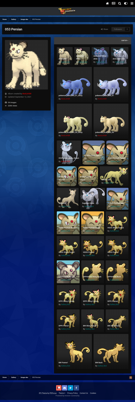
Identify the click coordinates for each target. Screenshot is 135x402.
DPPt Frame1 (64, 326)
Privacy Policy (72, 393)
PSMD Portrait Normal (68, 228)
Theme (62, 393)
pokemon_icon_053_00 (104, 132)
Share (104, 29)
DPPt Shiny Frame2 (66, 301)
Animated (62, 59)
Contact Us (84, 393)
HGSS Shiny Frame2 (115, 228)
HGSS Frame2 (88, 252)
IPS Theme (43, 393)
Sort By (124, 40)
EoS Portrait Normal (67, 277)
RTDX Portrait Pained (116, 158)
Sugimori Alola (88, 203)
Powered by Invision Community (67, 396)
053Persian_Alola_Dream (69, 158)
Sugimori (62, 203)
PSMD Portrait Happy (91, 228)
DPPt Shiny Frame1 (91, 301)
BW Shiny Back (113, 326)
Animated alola (119, 59)
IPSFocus (53, 393)
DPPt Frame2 (112, 301)
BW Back (99, 363)
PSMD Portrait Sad (116, 203)
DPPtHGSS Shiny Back (92, 277)
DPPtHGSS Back (114, 277)
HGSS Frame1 (113, 252)
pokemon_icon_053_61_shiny (70, 95)
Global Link (106, 180)
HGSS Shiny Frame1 (67, 252)
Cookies (93, 393)
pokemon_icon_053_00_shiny (70, 132)
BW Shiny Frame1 (90, 326)
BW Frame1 (63, 363)
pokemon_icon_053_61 (104, 95)
